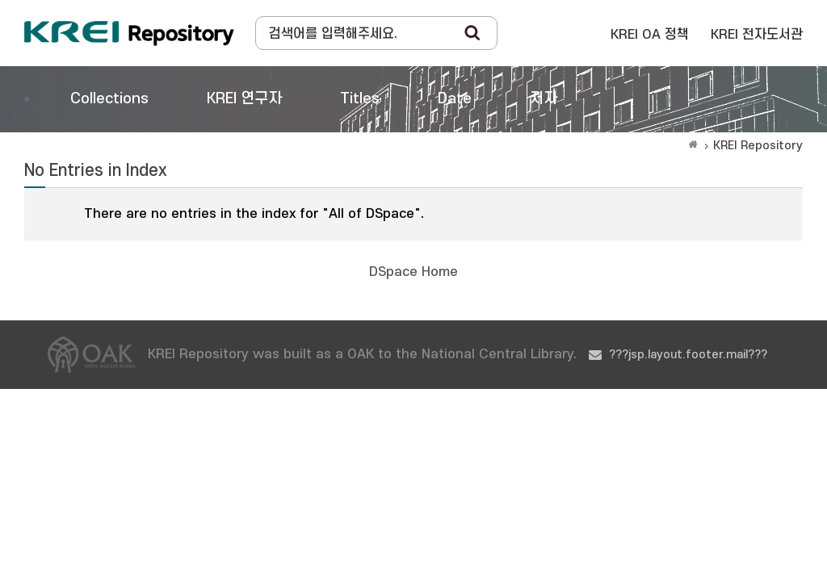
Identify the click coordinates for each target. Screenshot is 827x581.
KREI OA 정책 (650, 34)
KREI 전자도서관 (757, 34)
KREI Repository (758, 146)
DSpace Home (413, 272)
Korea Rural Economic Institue (129, 33)
